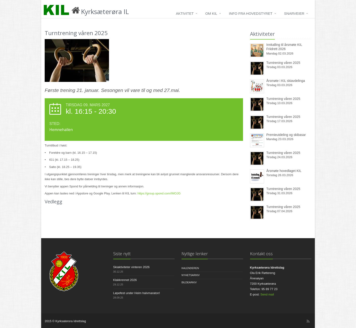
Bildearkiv (189, 282)
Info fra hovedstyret (250, 13)
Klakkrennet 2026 (125, 280)
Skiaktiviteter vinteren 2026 (131, 267)
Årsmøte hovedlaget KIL (284, 171)
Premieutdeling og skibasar (286, 135)
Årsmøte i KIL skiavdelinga (285, 81)
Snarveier (294, 13)
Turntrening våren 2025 (283, 63)
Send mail (267, 294)
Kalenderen (190, 268)
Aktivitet (185, 13)
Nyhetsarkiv (191, 275)
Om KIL (211, 13)
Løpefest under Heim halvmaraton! (136, 293)
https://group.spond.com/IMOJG (159, 193)
